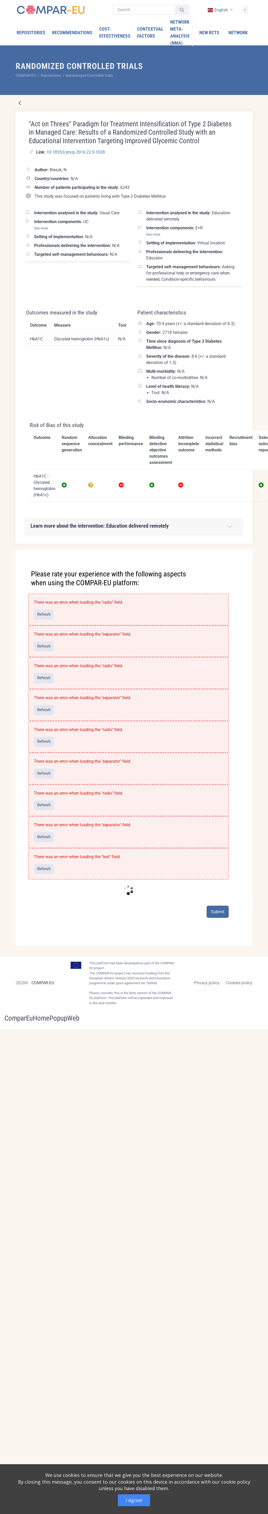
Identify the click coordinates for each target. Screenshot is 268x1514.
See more (41, 228)
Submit (217, 911)
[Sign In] (244, 9)
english (217, 10)
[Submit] (182, 9)
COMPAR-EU (42, 982)
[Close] (245, 554)
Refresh (43, 614)
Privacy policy (207, 982)
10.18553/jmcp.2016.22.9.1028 (76, 152)
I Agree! (134, 1500)
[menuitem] (31, 32)
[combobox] (219, 10)
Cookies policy (239, 982)
